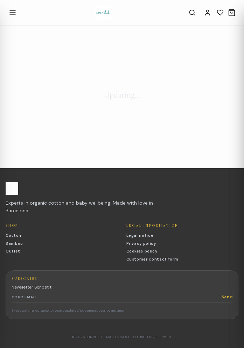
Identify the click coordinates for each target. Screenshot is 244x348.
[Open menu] (13, 13)
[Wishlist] (220, 12)
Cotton (13, 235)
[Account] (207, 12)
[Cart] (232, 12)
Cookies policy (142, 251)
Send (227, 297)
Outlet (13, 251)
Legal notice (140, 235)
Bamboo (14, 243)
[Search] (192, 12)
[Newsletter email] (117, 297)
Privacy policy (141, 243)
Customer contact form (152, 259)
